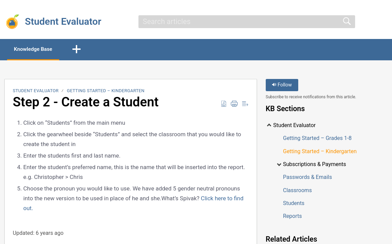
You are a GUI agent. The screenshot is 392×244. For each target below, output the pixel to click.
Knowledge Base (36, 49)
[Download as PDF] (224, 104)
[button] (82, 50)
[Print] (234, 104)
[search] (246, 21)
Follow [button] (282, 85)
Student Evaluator (36, 91)
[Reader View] (245, 104)
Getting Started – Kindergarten (106, 91)
